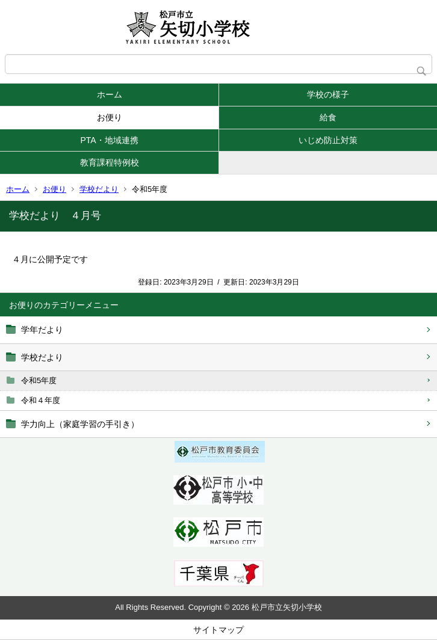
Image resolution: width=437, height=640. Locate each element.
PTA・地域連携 (109, 140)
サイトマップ (218, 630)
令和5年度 (39, 380)
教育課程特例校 (109, 162)
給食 (328, 117)
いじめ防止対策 (328, 140)
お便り (109, 117)
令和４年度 (40, 400)
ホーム (109, 94)
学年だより (42, 329)
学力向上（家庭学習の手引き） (80, 424)
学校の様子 (328, 94)
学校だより (99, 189)
